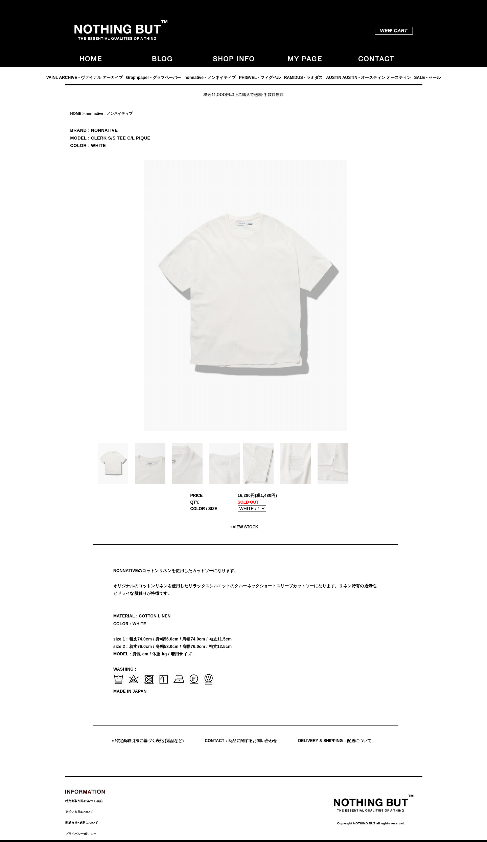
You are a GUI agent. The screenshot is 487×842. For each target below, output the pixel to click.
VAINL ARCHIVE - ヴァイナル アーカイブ (84, 77)
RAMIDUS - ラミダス (303, 77)
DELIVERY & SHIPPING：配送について (334, 740)
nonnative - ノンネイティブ (209, 77)
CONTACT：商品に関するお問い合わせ (241, 740)
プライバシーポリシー (81, 834)
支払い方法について (79, 812)
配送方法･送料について (81, 822)
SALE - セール (427, 77)
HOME (76, 113)
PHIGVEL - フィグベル (260, 77)
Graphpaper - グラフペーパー (153, 77)
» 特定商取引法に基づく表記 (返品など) (148, 740)
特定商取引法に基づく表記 (84, 801)
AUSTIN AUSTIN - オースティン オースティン (368, 77)
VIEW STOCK (245, 527)
